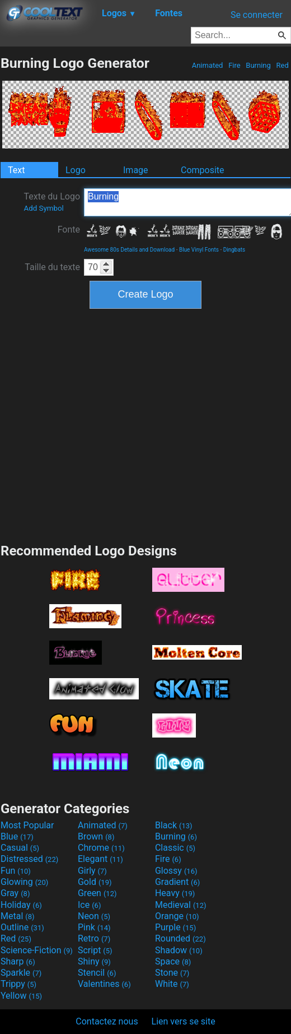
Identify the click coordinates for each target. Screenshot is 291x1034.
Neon (94, 916)
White (172, 984)
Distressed (29, 859)
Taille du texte (52, 267)
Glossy (176, 870)
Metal (18, 916)
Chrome (101, 847)
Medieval (180, 904)
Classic (175, 847)
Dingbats (234, 250)
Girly (92, 870)
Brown (96, 836)
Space (173, 961)
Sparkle (21, 972)
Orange (177, 916)
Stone (172, 972)
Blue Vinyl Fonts (199, 250)
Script (95, 950)
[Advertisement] (107, 424)
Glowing (24, 882)
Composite (202, 170)
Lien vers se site (183, 1021)
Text (16, 170)
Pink (94, 927)
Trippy (18, 984)
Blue (17, 836)
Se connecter (257, 15)
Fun (16, 870)
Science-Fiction (37, 950)
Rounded (180, 938)
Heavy (175, 893)
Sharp (18, 961)
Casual (20, 847)
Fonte (69, 229)
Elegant (100, 859)
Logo (75, 170)
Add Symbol (43, 208)
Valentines (104, 984)
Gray (15, 893)
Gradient (177, 882)
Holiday (21, 904)
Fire (234, 65)
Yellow (21, 995)
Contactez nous (107, 1021)
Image (135, 170)
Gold (95, 882)
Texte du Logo (52, 201)
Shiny (94, 961)
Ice (89, 904)
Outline (22, 927)
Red (282, 65)
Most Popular (27, 825)
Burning (258, 65)
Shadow (179, 950)
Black (174, 825)
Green (97, 893)
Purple (175, 927)
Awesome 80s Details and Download (129, 250)
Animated (207, 65)
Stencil (97, 972)
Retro (94, 938)
